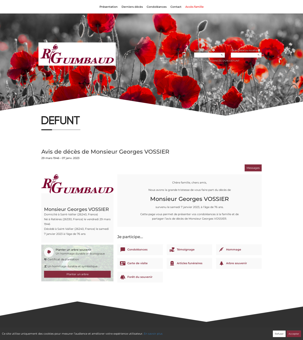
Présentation (109, 6)
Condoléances (157, 6)
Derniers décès (132, 6)
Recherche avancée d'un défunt (216, 60)
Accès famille (194, 6)
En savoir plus (153, 333)
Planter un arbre (77, 274)
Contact (175, 6)
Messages (253, 168)
